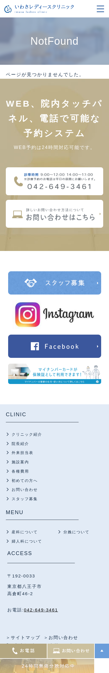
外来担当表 (22, 453)
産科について (25, 532)
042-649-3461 (41, 609)
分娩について (76, 532)
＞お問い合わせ (61, 637)
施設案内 (20, 462)
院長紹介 (20, 444)
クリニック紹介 (27, 434)
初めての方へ (25, 480)
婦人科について (27, 541)
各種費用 (20, 471)
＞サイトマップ (23, 637)
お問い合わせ (25, 489)
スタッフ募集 (25, 499)
